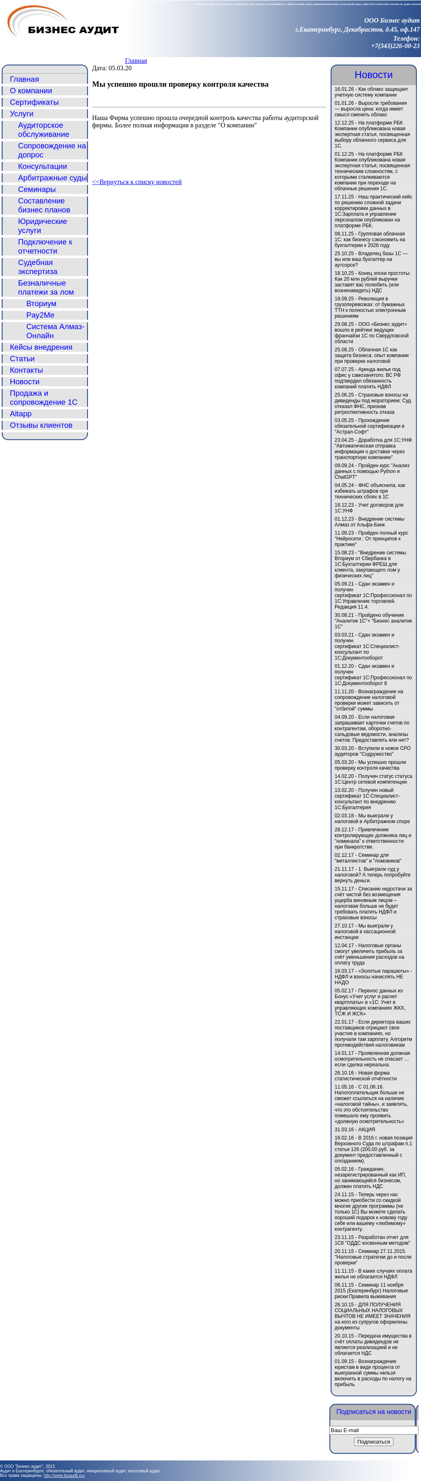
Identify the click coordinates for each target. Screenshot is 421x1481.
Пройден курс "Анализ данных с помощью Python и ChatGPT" (372, 471)
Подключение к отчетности (45, 246)
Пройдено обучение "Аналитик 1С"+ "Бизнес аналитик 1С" (373, 621)
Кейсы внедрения (41, 347)
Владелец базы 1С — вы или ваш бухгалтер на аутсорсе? (371, 259)
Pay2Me (40, 315)
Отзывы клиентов (41, 425)
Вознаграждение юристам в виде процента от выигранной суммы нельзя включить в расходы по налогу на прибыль (373, 1373)
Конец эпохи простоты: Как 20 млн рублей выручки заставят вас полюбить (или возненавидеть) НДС (373, 281)
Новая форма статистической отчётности (366, 1076)
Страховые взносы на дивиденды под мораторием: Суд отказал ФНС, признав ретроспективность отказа (373, 403)
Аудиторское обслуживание (43, 129)
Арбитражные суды (52, 177)
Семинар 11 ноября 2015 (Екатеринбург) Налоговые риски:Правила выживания (371, 1290)
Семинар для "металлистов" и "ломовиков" (368, 858)
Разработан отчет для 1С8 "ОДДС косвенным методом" (372, 1240)
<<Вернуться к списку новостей (137, 181)
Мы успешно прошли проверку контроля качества (370, 765)
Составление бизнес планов (44, 205)
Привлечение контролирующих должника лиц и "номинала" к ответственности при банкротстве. (373, 838)
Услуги (21, 113)
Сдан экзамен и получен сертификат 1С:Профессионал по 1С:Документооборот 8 (373, 674)
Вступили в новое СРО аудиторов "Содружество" (373, 751)
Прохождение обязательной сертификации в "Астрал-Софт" (370, 426)
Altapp (21, 413)
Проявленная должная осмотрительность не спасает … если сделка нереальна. (372, 1059)
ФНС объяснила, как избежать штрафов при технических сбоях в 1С (370, 491)
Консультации (42, 166)
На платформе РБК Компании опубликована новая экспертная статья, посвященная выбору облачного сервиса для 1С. (372, 134)
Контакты (26, 370)
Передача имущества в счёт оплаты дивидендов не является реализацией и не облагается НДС (373, 1344)
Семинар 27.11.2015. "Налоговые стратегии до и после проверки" (373, 1257)
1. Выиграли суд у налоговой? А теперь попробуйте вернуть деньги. (373, 875)
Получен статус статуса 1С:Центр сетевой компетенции (373, 779)
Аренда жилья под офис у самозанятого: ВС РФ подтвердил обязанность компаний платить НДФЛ (368, 378)
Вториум (41, 303)
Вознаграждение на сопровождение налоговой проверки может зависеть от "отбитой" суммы (369, 700)
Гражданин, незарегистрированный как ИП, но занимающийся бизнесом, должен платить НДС (370, 1177)
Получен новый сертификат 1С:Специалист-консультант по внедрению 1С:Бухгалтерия (367, 798)
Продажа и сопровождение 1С (44, 397)
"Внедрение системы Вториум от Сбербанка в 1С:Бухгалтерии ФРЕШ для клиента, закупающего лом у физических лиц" (370, 564)
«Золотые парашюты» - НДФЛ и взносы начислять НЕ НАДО (373, 976)
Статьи (22, 358)
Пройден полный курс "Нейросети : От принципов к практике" (371, 538)
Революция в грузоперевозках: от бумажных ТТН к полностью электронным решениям (370, 307)
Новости (24, 381)
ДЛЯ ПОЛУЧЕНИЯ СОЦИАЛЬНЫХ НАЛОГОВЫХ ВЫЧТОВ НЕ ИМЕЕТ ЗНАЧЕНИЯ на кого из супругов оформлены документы (372, 1316)
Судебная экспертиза (38, 267)
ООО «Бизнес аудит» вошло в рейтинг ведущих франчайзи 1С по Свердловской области (372, 332)
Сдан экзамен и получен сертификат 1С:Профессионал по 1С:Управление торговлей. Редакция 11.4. (373, 595)
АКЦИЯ (366, 1130)
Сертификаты (34, 102)
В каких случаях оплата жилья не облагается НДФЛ (373, 1274)
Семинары (37, 189)
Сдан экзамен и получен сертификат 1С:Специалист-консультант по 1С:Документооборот (367, 646)
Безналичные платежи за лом (46, 287)
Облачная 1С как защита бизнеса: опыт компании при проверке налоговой (372, 355)
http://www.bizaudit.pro (64, 1475)
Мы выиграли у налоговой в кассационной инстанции (365, 931)
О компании (31, 90)
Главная (136, 60)
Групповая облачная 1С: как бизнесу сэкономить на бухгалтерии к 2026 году (370, 239)
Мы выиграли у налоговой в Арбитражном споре (372, 818)
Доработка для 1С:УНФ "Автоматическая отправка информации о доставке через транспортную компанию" (373, 448)
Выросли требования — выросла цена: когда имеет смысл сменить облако (371, 109)
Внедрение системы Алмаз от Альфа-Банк (370, 522)
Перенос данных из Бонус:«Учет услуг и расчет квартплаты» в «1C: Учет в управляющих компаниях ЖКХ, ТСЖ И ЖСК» (370, 1002)
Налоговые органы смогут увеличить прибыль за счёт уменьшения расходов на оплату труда (369, 954)
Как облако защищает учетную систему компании (371, 92)
